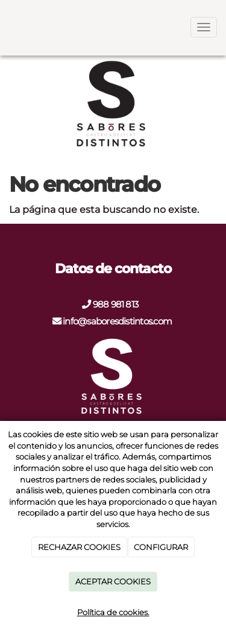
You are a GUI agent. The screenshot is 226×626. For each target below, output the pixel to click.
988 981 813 (116, 304)
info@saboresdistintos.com (116, 321)
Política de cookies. (113, 612)
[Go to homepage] (6, 27)
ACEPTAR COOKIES (113, 581)
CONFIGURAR (161, 547)
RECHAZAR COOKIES (79, 547)
